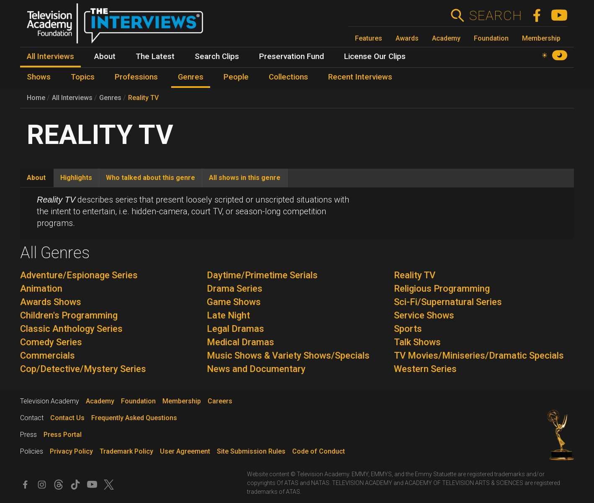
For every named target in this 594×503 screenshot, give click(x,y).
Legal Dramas (235, 328)
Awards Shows (50, 302)
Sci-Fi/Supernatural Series (448, 302)
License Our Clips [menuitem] (375, 56)
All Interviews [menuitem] (50, 56)
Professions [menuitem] (136, 77)
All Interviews (72, 98)
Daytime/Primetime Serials (262, 275)
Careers (220, 401)
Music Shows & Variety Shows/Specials (288, 355)
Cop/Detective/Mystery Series (83, 369)
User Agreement (185, 451)
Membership (541, 38)
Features (368, 38)
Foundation (491, 38)
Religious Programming (442, 288)
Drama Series (234, 288)
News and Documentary (256, 369)
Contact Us (67, 418)
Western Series (425, 369)
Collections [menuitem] (288, 77)
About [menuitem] (105, 56)
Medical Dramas (240, 342)
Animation (41, 288)
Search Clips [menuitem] (217, 56)
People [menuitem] (236, 77)
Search (495, 15)
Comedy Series (51, 342)
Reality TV (143, 98)
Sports (408, 328)
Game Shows (234, 302)
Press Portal (63, 435)
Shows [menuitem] (39, 77)
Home (36, 98)
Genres (110, 98)
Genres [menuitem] (190, 77)
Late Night (228, 315)
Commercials (47, 355)
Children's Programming (69, 315)
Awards (407, 38)
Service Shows (424, 315)
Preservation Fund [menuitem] (291, 56)
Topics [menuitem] (83, 77)
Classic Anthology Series (71, 328)
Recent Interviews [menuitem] (360, 77)
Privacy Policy (71, 451)
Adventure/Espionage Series (79, 275)
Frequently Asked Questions (134, 418)
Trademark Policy (126, 451)
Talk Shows (417, 342)
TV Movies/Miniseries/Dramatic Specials (479, 355)
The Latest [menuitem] (155, 56)
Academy (446, 38)
